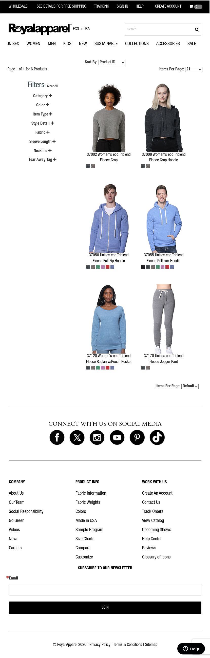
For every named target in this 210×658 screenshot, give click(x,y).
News (13, 539)
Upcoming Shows (156, 530)
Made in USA (86, 521)
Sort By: (91, 63)
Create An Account (157, 493)
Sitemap (151, 645)
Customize (84, 557)
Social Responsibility (26, 512)
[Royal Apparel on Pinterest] (137, 438)
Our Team (17, 502)
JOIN (105, 608)
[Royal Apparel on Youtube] (117, 438)
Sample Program (89, 530)
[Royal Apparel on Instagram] (97, 438)
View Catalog (153, 521)
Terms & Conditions (127, 645)
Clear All (52, 86)
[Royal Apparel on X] (77, 438)
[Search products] (162, 29)
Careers (15, 548)
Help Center (152, 539)
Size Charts (84, 539)
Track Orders (152, 512)
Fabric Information (90, 493)
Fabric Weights (87, 502)
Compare (82, 548)
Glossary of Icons (156, 557)
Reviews (149, 548)
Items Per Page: (180, 69)
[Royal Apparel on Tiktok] (157, 438)
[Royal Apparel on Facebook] (57, 438)
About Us (16, 493)
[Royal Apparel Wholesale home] (21, 7)
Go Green (16, 521)
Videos (14, 530)
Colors (80, 512)
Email (13, 579)
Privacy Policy (99, 645)
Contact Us (151, 502)
